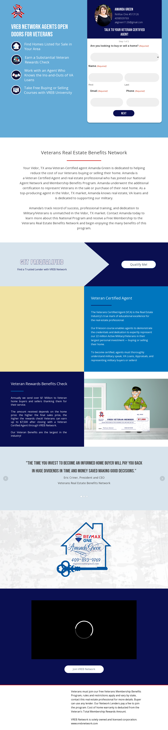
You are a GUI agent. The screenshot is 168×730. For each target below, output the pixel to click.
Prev (5, 478)
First (90, 84)
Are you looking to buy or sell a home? (119, 46)
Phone (135, 91)
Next (162, 478)
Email (98, 91)
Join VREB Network (84, 669)
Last (126, 84)
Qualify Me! (138, 264)
